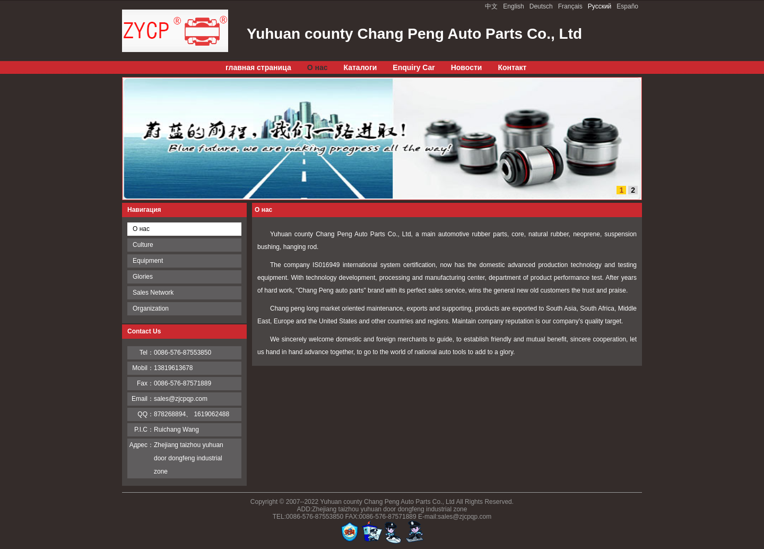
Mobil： (143, 368)
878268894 (170, 414)
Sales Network (153, 292)
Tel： (147, 352)
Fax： (145, 383)
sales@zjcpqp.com (180, 398)
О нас (141, 229)
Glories (143, 276)
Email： (143, 398)
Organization (151, 308)
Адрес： (141, 445)
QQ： (145, 414)
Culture (143, 244)
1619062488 (211, 414)
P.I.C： (144, 429)
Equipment (148, 260)
